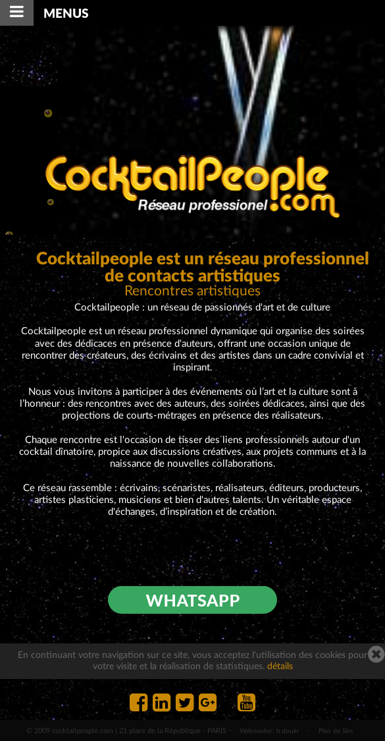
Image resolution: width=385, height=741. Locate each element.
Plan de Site (336, 731)
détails (280, 666)
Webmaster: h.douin (269, 731)
